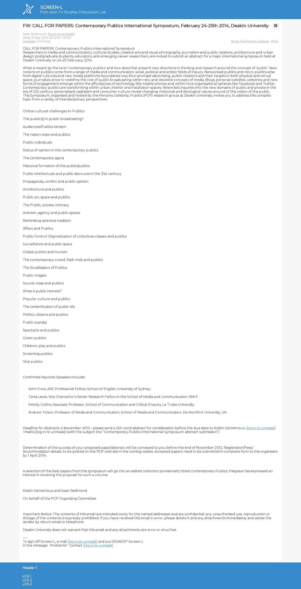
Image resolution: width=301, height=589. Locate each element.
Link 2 (27, 580)
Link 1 (26, 576)
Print (274, 41)
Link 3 (27, 583)
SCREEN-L (51, 7)
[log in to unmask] (61, 34)
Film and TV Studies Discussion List (73, 12)
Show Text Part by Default (250, 41)
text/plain (29, 41)
